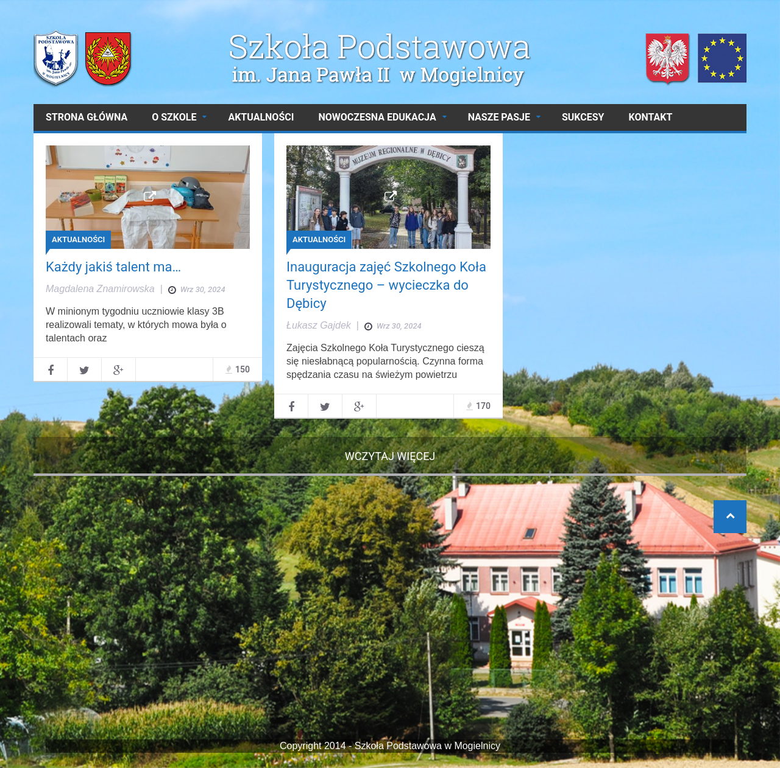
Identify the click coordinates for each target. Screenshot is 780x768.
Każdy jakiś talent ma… (113, 266)
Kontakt (650, 117)
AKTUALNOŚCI (261, 117)
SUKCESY (583, 117)
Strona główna (86, 117)
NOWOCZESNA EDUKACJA (377, 117)
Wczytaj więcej (390, 456)
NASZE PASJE (499, 117)
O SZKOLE (174, 117)
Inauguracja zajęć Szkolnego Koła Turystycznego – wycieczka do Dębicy (386, 285)
